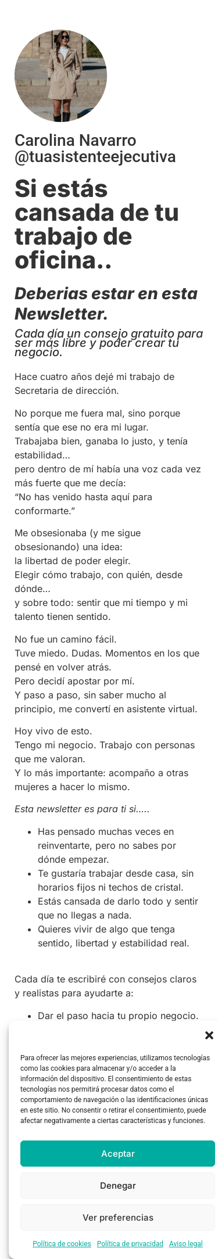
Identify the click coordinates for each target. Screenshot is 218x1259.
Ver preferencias (118, 1217)
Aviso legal (186, 1244)
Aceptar (118, 1153)
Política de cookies (62, 1244)
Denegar (118, 1185)
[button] (209, 1035)
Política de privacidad (130, 1244)
